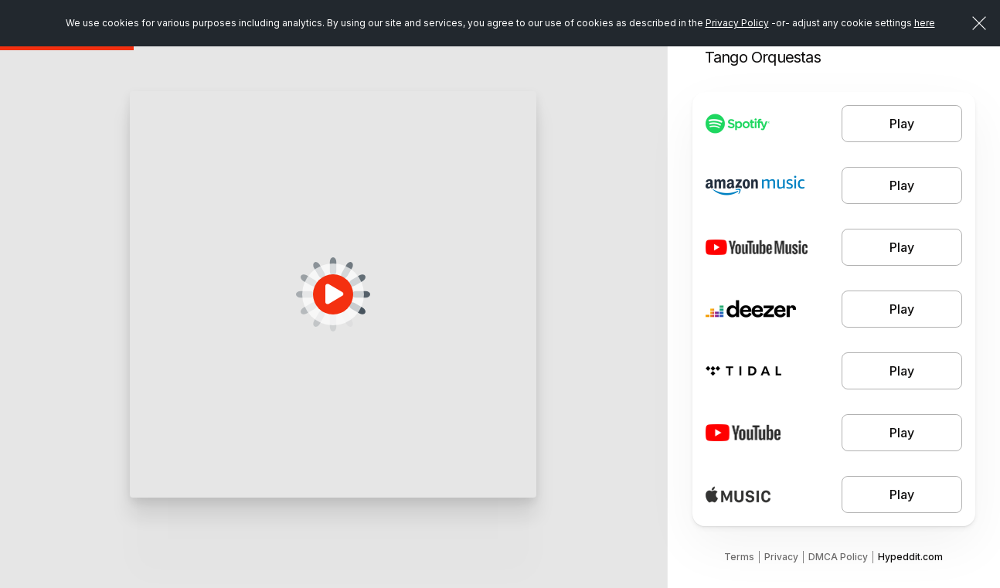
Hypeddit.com (910, 557)
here (924, 23)
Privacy (781, 557)
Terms (739, 557)
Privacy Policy (737, 23)
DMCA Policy (838, 557)
